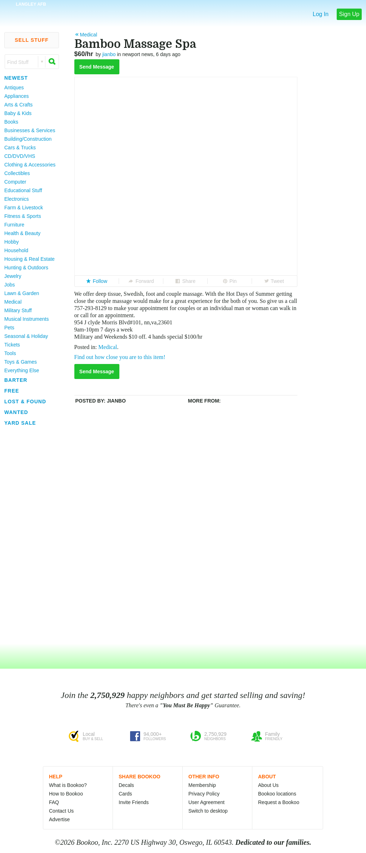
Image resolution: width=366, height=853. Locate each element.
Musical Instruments (26, 319)
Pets (9, 327)
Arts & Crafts (18, 105)
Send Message (96, 67)
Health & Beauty (22, 233)
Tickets (12, 345)
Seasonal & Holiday (26, 336)
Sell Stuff (32, 40)
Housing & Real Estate (29, 259)
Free (11, 391)
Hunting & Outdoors (26, 267)
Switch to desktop (208, 811)
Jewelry (12, 276)
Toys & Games (20, 362)
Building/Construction (27, 139)
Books (11, 122)
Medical (12, 302)
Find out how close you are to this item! (119, 357)
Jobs (9, 285)
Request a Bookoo (278, 802)
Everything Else (21, 370)
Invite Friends (134, 802)
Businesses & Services (29, 130)
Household (16, 250)
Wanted (16, 412)
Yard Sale (20, 423)
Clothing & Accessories (29, 165)
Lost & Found (25, 401)
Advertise (59, 819)
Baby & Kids (17, 113)
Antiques (14, 87)
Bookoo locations (277, 794)
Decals (126, 785)
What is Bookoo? (68, 785)
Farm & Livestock (23, 207)
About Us (268, 785)
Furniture (14, 225)
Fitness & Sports (22, 216)
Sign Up (349, 14)
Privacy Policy (203, 794)
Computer (15, 182)
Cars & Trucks (20, 147)
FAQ (54, 802)
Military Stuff (18, 310)
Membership (202, 785)
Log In (320, 14)
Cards (125, 794)
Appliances (16, 96)
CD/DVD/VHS (19, 156)
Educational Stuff (23, 190)
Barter (15, 380)
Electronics (16, 199)
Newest (16, 78)
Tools (10, 353)
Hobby (11, 242)
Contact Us (61, 811)
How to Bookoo (66, 794)
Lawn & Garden (21, 293)
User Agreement (206, 802)
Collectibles (17, 173)
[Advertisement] (28, 535)
